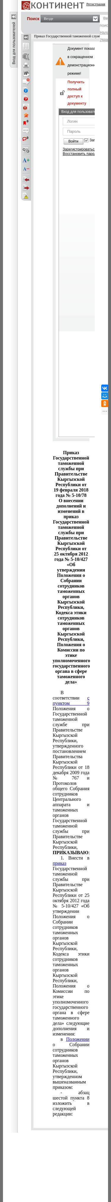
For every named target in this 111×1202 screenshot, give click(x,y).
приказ (59, 863)
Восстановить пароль (80, 154)
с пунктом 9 (71, 700)
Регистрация (95, 4)
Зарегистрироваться (79, 149)
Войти (73, 141)
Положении (77, 1039)
